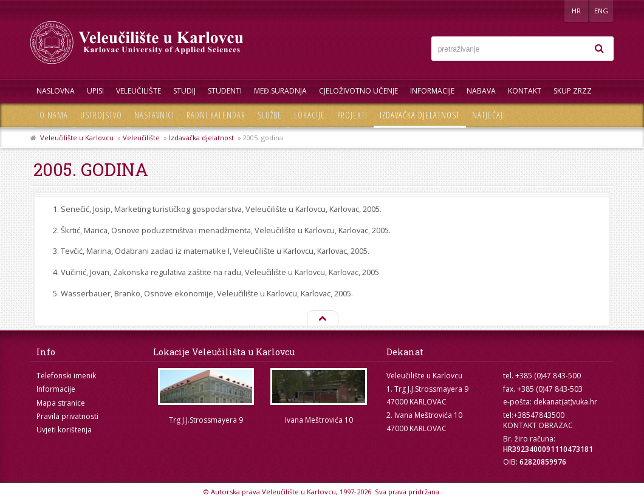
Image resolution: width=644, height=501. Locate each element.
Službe (270, 115)
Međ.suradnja (280, 91)
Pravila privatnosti (67, 416)
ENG (601, 10)
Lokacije (309, 115)
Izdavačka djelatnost (420, 115)
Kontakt (524, 91)
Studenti (225, 91)
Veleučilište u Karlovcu (77, 137)
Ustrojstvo (101, 115)
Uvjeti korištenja (64, 429)
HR (576, 10)
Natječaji (488, 115)
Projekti (352, 115)
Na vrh (322, 318)
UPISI (95, 91)
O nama (53, 115)
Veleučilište (138, 91)
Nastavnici (154, 115)
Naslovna (55, 91)
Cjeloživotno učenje (358, 91)
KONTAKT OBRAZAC (538, 425)
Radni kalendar (216, 115)
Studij (184, 91)
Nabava (481, 91)
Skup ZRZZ (572, 91)
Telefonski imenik (66, 375)
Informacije (432, 91)
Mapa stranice (60, 403)
